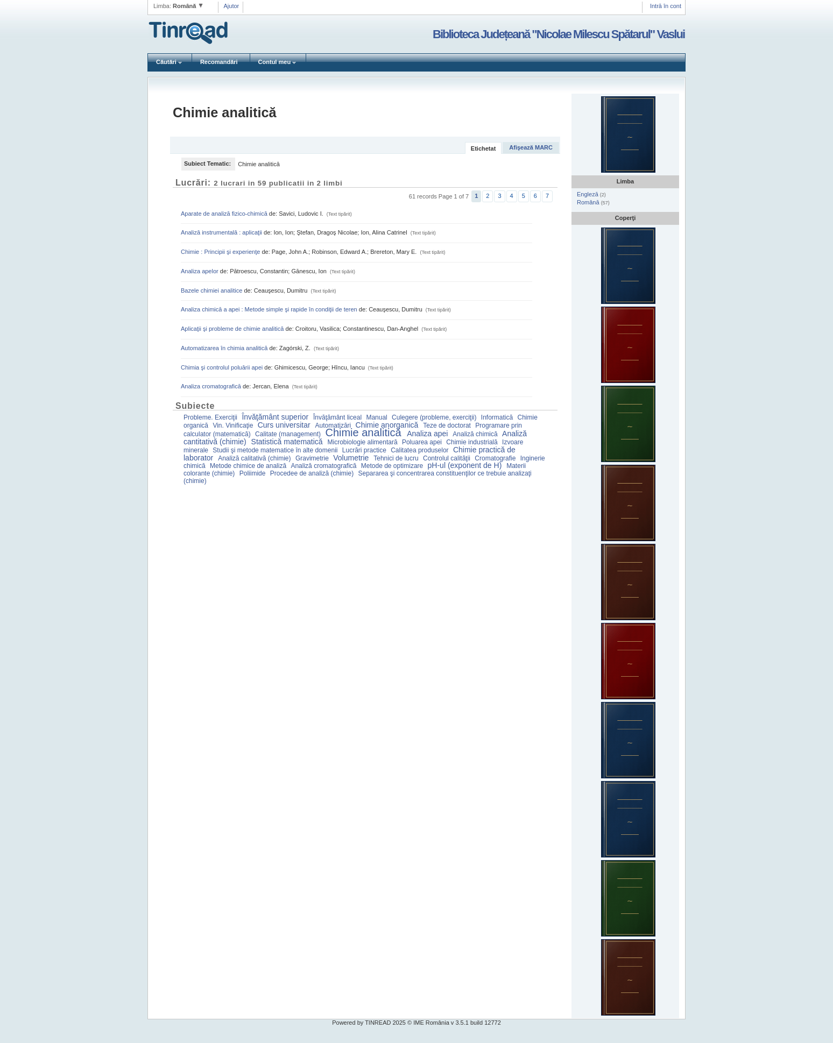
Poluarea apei (422, 442)
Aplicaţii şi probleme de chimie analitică (233, 328)
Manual (377, 417)
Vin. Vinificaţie (234, 425)
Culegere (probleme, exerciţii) (435, 417)
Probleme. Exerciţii (211, 417)
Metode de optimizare (393, 466)
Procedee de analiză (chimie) (313, 473)
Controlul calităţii (447, 458)
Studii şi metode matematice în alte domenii (276, 450)
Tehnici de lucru (396, 458)
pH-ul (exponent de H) (466, 465)
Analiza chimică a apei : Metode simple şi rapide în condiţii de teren (270, 309)
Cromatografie (496, 458)
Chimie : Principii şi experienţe (221, 252)
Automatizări (334, 425)
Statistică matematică (288, 441)
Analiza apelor (200, 271)
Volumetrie (352, 457)
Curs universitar (285, 425)
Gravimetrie (312, 458)
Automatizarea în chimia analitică (225, 348)
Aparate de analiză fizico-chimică (225, 213)
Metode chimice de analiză (249, 466)
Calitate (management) (288, 434)
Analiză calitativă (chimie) (255, 458)
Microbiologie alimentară (363, 442)
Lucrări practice (365, 450)
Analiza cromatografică (212, 386)
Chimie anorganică (388, 425)
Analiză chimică (476, 434)
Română (589, 202)
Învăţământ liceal (338, 417)
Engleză (588, 194)
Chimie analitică (364, 432)
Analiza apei (428, 433)
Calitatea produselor (420, 450)
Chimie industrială (472, 442)
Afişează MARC (531, 147)
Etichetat (483, 148)
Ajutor (231, 6)
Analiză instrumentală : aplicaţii (222, 232)
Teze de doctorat (447, 425)
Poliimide (253, 473)
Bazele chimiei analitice (212, 290)
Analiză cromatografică (324, 466)
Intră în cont (665, 6)
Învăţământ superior (276, 417)
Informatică (498, 417)
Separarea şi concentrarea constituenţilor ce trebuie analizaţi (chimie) (357, 477)
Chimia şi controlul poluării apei (222, 367)
